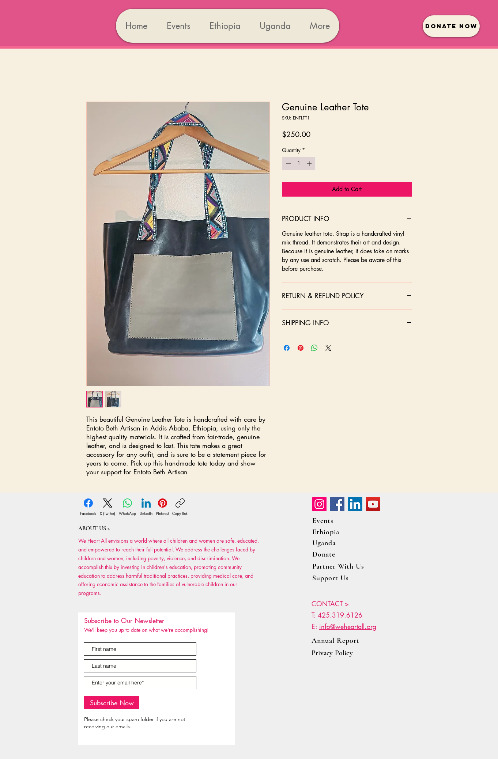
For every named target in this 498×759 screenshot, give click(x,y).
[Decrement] (287, 163)
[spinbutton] (298, 163)
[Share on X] (328, 348)
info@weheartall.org (347, 626)
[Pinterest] (162, 507)
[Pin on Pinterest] (300, 348)
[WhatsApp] (127, 507)
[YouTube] (373, 504)
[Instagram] (319, 504)
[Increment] (309, 163)
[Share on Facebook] (286, 348)
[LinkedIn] (146, 507)
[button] (451, 26)
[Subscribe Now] (111, 702)
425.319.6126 (340, 615)
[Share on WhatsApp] (314, 348)
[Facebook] (88, 507)
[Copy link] (180, 507)
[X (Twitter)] (107, 507)
